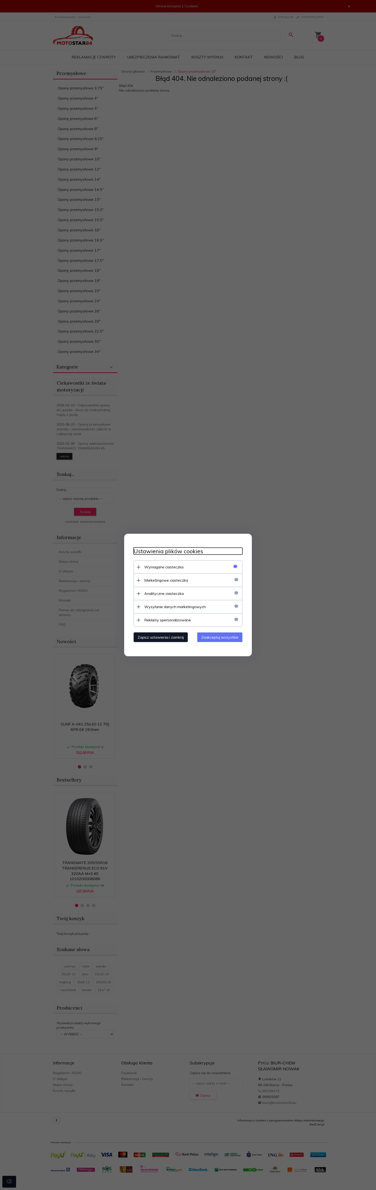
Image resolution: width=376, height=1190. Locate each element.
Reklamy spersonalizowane (167, 620)
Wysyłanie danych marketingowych (175, 606)
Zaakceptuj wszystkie (219, 637)
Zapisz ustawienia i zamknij (161, 637)
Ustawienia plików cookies (168, 551)
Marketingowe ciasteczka (166, 580)
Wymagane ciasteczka (164, 567)
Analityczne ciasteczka (164, 593)
